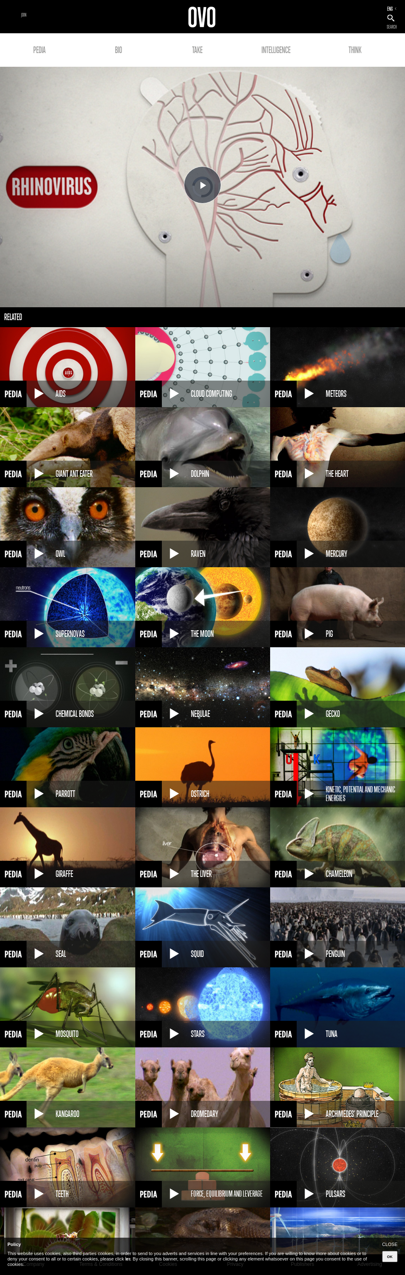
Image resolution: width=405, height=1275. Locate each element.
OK (390, 1257)
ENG (390, 8)
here (127, 1259)
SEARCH (392, 26)
